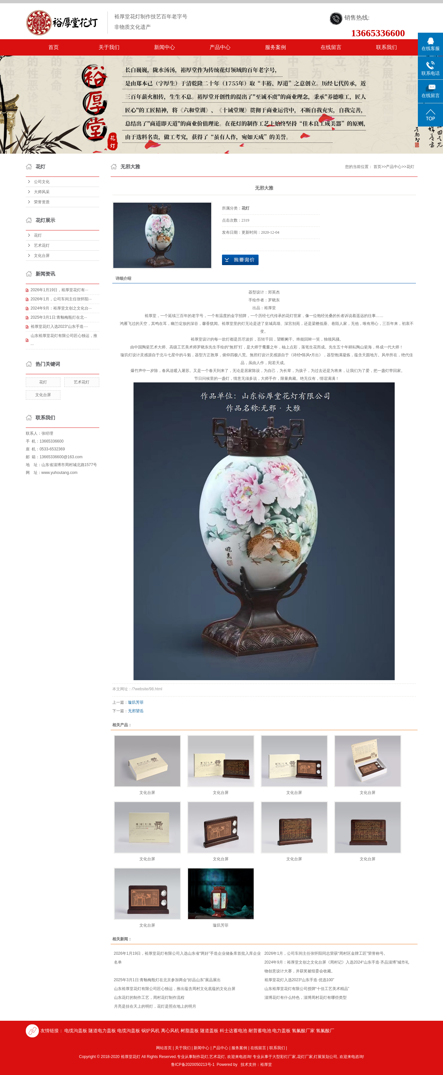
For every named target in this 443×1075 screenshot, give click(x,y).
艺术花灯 (42, 245)
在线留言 (331, 47)
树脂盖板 (190, 1030)
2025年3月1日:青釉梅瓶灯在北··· (59, 317)
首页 (53, 47)
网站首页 (164, 1048)
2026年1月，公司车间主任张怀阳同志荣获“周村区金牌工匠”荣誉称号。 (326, 953)
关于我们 (109, 47)
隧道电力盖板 (102, 1030)
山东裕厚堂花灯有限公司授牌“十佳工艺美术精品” (306, 988)
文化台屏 (42, 255)
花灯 (38, 235)
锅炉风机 (150, 1030)
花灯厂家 (305, 1056)
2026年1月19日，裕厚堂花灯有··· (59, 290)
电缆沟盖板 (75, 1030)
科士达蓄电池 (233, 1030)
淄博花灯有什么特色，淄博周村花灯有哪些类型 (305, 997)
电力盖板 (281, 1030)
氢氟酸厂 (325, 1030)
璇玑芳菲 (136, 702)
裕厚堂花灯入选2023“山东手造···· (59, 326)
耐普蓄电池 (259, 1030)
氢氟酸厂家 (303, 1030)
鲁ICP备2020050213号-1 (192, 1064)
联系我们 (386, 47)
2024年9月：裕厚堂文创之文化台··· (61, 308)
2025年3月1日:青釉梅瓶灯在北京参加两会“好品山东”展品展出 (167, 980)
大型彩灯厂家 (284, 1056)
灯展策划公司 (325, 1056)
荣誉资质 (42, 202)
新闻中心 (164, 47)
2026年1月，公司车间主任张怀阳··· (61, 299)
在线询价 (240, 260)
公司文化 (42, 181)
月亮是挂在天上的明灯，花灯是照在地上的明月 (155, 1006)
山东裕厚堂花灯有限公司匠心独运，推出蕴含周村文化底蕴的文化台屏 (174, 988)
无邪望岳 (136, 711)
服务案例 (275, 47)
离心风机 (170, 1030)
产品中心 (220, 47)
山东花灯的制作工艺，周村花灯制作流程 (149, 997)
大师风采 (42, 192)
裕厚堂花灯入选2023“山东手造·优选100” (299, 980)
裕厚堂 (266, 1064)
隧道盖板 (209, 1030)
